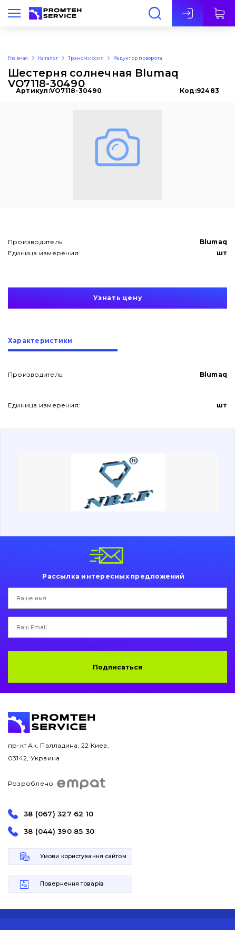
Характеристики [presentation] (40, 341)
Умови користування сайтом (83, 856)
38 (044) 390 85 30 (59, 831)
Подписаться (117, 667)
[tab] (62, 344)
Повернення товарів (72, 883)
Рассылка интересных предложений (113, 576)
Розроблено (57, 783)
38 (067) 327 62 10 (58, 814)
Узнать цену (117, 298)
